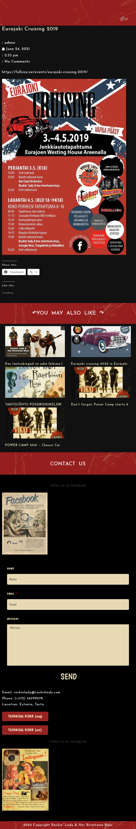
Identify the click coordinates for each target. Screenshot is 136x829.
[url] (35, 341)
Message (13, 618)
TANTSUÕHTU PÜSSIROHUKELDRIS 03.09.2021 (44, 404)
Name (10, 568)
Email (11, 593)
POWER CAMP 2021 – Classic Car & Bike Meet (43, 445)
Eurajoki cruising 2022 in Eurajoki (99, 364)
